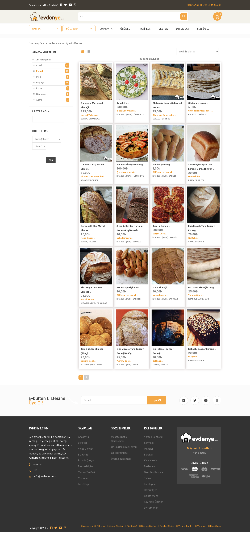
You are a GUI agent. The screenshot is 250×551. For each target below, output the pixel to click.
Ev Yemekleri (151, 526)
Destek (163, 28)
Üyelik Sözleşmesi (121, 478)
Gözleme (50, 94)
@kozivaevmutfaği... (126, 111)
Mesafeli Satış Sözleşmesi (119, 458)
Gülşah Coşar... (159, 241)
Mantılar (148, 467)
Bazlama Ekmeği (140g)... (202, 299)
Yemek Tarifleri (86, 491)
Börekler (148, 473)
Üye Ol (205, 5)
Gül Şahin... (193, 246)
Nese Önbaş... (195, 180)
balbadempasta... (124, 246)
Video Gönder (85, 467)
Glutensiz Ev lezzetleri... (164, 115)
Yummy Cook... (196, 306)
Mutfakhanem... (88, 311)
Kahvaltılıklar (151, 479)
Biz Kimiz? (83, 473)
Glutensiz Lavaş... (198, 103)
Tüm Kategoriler (41, 59)
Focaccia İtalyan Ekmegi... (130, 168)
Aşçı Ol (216, 5)
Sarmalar (149, 462)
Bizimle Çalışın (86, 479)
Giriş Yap (193, 5)
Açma (50, 100)
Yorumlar (182, 28)
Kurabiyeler (150, 503)
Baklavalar (150, 485)
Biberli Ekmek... (161, 233)
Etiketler (82, 462)
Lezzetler (50, 43)
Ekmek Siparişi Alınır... (128, 299)
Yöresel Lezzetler (153, 456)
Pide (50, 77)
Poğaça (50, 83)
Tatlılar (148, 497)
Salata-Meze (151, 515)
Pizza (50, 88)
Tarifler (145, 28)
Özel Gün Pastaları (154, 491)
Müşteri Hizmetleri (199, 467)
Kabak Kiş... (123, 103)
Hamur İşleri (150, 509)
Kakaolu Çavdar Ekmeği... (202, 364)
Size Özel (203, 28)
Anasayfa (106, 28)
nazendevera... (160, 306)
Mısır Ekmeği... (160, 299)
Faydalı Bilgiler (86, 485)
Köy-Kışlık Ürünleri (153, 521)
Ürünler (125, 28)
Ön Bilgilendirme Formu (124, 466)
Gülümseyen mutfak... (163, 176)
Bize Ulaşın (84, 503)
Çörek (50, 65)
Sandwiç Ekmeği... (162, 168)
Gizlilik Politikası (119, 472)
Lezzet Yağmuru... (90, 115)
